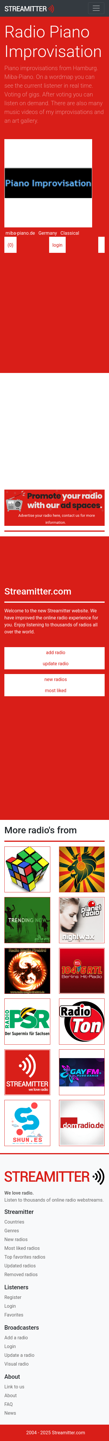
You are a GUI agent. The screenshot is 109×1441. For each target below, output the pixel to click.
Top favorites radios (24, 1257)
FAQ (8, 1404)
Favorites (13, 1315)
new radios (54, 679)
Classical (69, 233)
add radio (54, 652)
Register (13, 1297)
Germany (47, 233)
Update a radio (19, 1355)
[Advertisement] (54, 310)
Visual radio (16, 1364)
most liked (55, 690)
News (10, 1413)
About (10, 1395)
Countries (14, 1222)
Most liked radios (22, 1248)
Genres (11, 1230)
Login (10, 1306)
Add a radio (16, 1337)
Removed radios (21, 1274)
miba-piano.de (19, 233)
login (57, 245)
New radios (16, 1239)
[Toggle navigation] (96, 8)
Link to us (14, 1387)
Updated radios (20, 1266)
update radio (54, 663)
